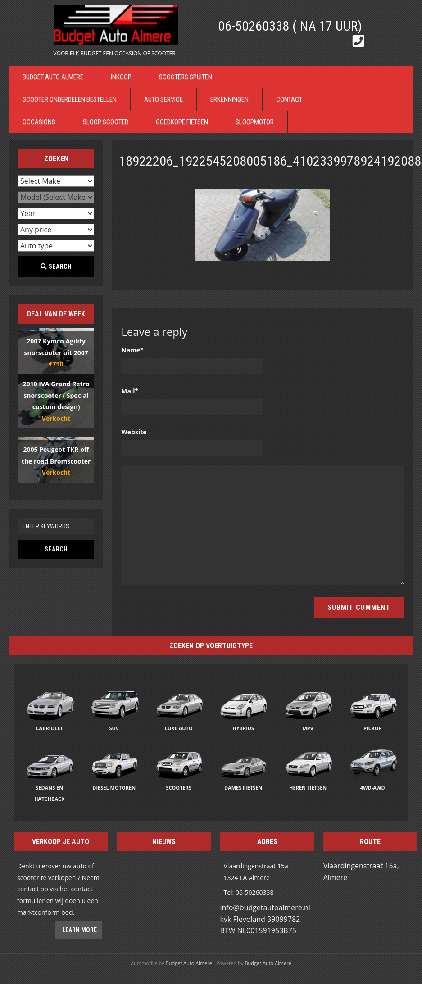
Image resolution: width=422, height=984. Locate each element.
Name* (132, 350)
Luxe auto (179, 728)
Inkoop (121, 77)
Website (133, 432)
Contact (289, 99)
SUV (114, 728)
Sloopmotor (255, 122)
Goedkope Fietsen (182, 122)
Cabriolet (49, 728)
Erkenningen (229, 99)
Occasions (39, 122)
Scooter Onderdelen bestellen (70, 99)
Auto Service (163, 99)
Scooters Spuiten (185, 77)
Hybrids (243, 728)
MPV (307, 728)
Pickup (372, 728)
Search (56, 266)
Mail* (129, 391)
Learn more (79, 930)
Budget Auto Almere (53, 77)
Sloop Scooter (105, 122)
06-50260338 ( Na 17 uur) (290, 26)
